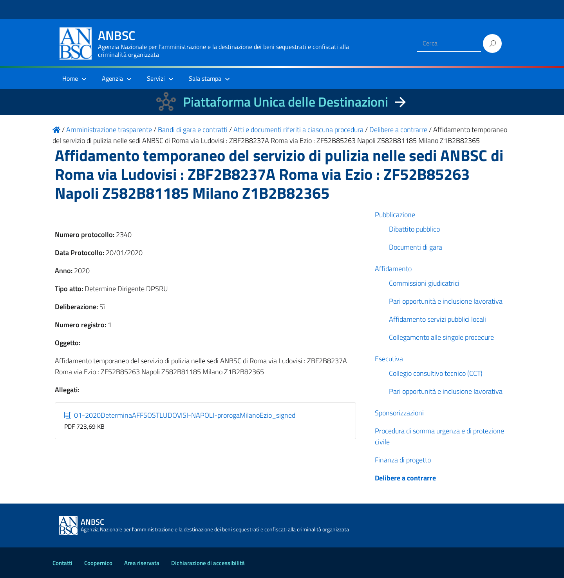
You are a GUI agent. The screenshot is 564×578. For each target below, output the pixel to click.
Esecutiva (389, 358)
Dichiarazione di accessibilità (208, 562)
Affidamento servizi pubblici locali (437, 319)
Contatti (62, 562)
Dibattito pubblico (414, 229)
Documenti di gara (415, 247)
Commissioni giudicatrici (424, 283)
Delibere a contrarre (405, 478)
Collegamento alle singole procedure (441, 337)
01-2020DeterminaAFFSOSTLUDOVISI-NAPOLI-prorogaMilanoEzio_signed (180, 415)
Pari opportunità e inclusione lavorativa (446, 301)
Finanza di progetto (403, 460)
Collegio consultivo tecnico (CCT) (436, 373)
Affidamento (393, 268)
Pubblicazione (395, 214)
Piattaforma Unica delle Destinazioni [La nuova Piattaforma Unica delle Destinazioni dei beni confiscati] (285, 102)
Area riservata (141, 562)
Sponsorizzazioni (399, 413)
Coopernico (98, 562)
